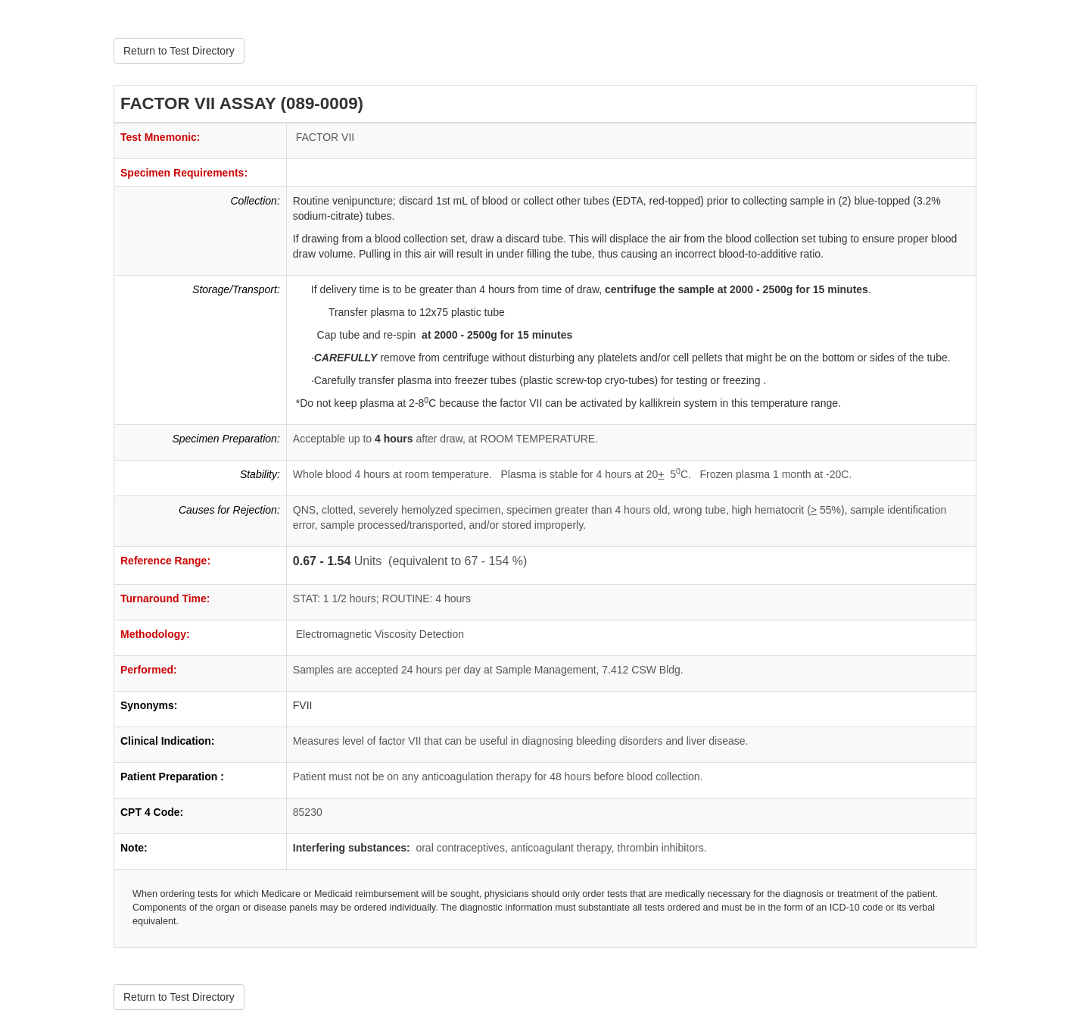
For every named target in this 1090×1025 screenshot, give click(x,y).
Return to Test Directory (179, 51)
